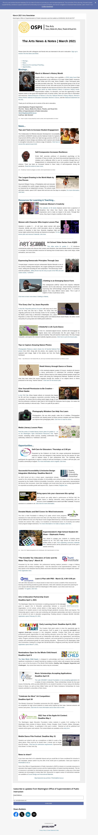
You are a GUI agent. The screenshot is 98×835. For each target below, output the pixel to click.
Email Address (17, 795)
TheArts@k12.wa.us (57, 778)
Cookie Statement (47, 6)
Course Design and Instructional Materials (40, 774)
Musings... (26, 61)
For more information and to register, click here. (52, 461)
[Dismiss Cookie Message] (95, 2)
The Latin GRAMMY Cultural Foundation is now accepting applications (56, 680)
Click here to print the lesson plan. (67, 337)
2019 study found (71, 77)
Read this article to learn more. (34, 166)
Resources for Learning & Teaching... (34, 65)
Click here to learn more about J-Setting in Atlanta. (34, 296)
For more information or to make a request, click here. (56, 523)
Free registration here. (25, 570)
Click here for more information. (45, 503)
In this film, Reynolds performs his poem (31, 308)
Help (57, 830)
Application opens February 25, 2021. (30, 616)
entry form (67, 728)
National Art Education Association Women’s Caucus (43, 97)
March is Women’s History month (68, 89)
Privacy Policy (42, 830)
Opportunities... (27, 67)
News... (25, 63)
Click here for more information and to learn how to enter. (48, 707)
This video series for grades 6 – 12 (59, 246)
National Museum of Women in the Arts (40, 95)
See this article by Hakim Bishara (46, 89)
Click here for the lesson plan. (52, 380)
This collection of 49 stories (48, 208)
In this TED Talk (23, 395)
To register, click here (31, 589)
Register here (63, 485)
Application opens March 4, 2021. (28, 644)
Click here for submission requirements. (41, 744)
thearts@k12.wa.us (24, 762)
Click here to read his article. (63, 419)
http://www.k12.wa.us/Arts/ (42, 778)
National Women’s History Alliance (62, 95)
